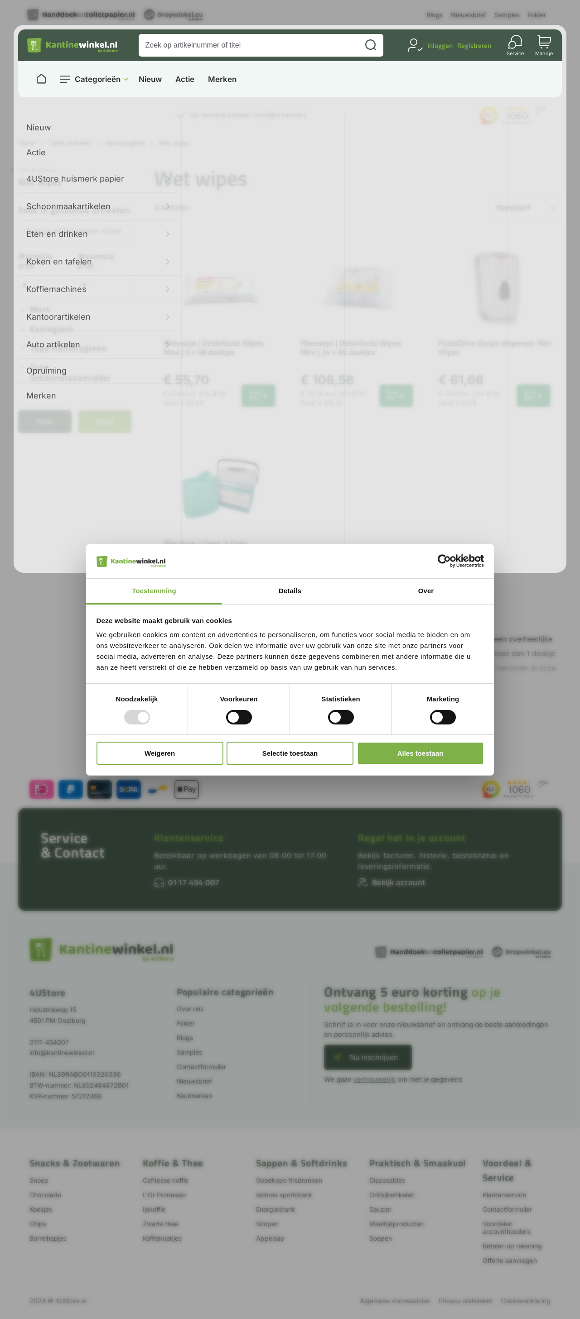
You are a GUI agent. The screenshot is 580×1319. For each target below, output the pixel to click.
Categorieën (98, 79)
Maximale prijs (96, 261)
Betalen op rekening (512, 1246)
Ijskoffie (154, 1209)
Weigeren (160, 753)
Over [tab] (426, 591)
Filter (44, 421)
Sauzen (380, 1209)
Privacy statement (466, 1301)
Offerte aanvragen (510, 1260)
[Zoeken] (370, 45)
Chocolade (45, 1195)
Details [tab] (290, 591)
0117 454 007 (194, 882)
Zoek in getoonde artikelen (74, 210)
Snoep (38, 1180)
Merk (40, 310)
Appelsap (270, 1238)
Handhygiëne (125, 143)
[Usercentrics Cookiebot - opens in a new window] (444, 561)
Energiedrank (275, 1209)
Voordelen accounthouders (507, 1227)
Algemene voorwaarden (395, 1301)
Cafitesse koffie (165, 1180)
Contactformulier (201, 1066)
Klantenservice (189, 837)
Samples (507, 15)
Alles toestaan (420, 753)
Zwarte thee (161, 1224)
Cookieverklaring (526, 1301)
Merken (222, 79)
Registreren (474, 45)
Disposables (387, 1180)
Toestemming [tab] (154, 591)
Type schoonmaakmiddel (70, 373)
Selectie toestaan (290, 753)
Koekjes (40, 1209)
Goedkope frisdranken (289, 1180)
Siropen (267, 1224)
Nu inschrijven (374, 1057)
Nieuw (150, 79)
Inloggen (440, 45)
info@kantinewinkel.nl (61, 1052)
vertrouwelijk (374, 1079)
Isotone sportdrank (284, 1195)
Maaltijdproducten (396, 1224)
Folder (537, 15)
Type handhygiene (68, 348)
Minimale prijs (35, 261)
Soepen (380, 1238)
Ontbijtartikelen (392, 1195)
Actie (184, 79)
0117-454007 (49, 1042)
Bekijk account (398, 882)
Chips (37, 1224)
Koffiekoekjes (162, 1238)
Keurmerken (194, 1095)
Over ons (190, 1008)
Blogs (434, 15)
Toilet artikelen (70, 143)
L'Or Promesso (164, 1195)
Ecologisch (52, 329)
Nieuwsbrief (468, 15)
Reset (105, 421)
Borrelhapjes (47, 1238)
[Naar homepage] (41, 79)
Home (26, 143)
